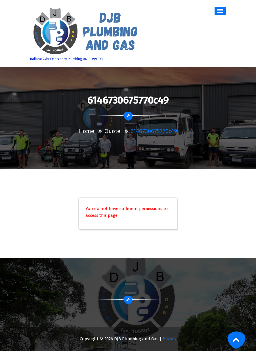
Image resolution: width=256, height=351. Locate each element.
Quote (112, 131)
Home (86, 131)
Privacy (169, 338)
